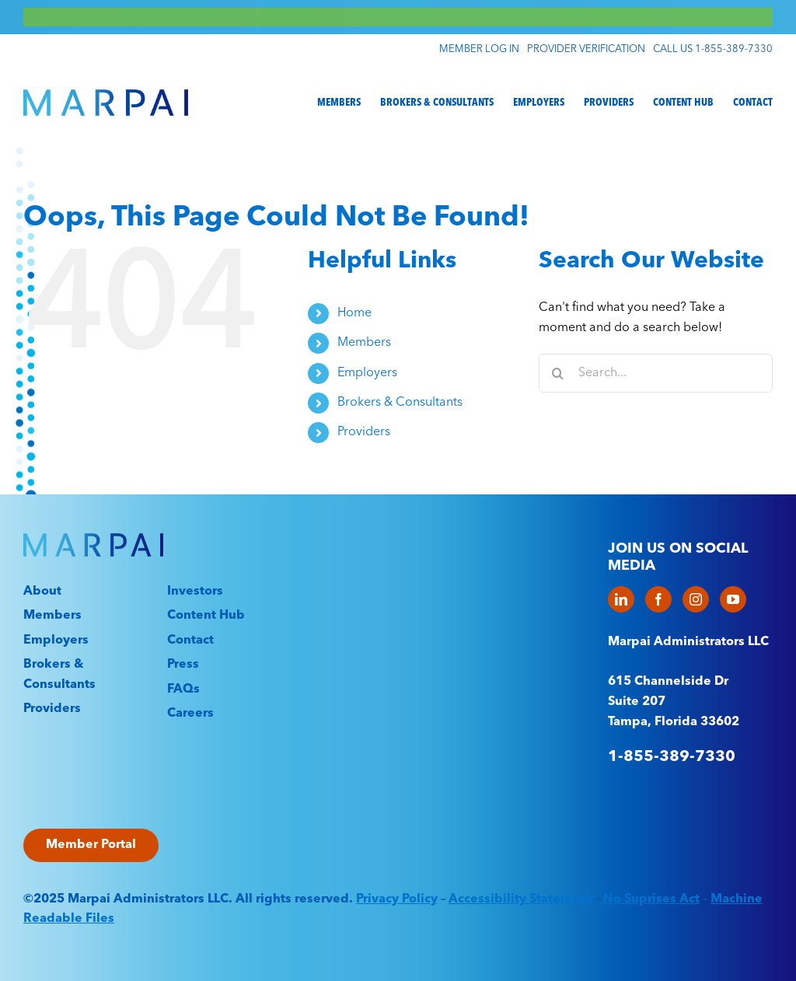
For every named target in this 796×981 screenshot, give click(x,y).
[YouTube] (733, 599)
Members (364, 343)
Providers (363, 432)
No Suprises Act (651, 899)
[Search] (558, 373)
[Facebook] (658, 599)
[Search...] (656, 373)
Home (354, 313)
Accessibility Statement (520, 899)
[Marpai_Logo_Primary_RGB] (105, 95)
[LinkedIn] (621, 599)
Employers (367, 373)
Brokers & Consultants (400, 402)
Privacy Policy (397, 899)
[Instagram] (696, 599)
